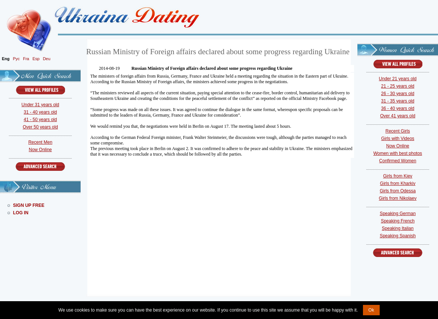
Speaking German (398, 213)
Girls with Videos (397, 138)
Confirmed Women (397, 160)
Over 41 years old (397, 115)
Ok (371, 310)
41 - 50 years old (40, 119)
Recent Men (40, 142)
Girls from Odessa (398, 190)
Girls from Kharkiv (397, 183)
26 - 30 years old (397, 93)
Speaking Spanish (398, 235)
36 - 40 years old (397, 108)
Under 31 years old (40, 104)
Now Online (40, 149)
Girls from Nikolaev (397, 198)
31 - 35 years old (397, 101)
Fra (26, 58)
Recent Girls (397, 131)
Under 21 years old (397, 78)
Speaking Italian (397, 228)
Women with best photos (397, 153)
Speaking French (398, 221)
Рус (16, 58)
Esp (35, 58)
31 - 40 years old (40, 112)
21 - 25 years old (397, 86)
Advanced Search (40, 166)
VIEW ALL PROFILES (40, 90)
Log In (20, 212)
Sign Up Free (28, 205)
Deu (46, 58)
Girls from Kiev (397, 176)
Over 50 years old (40, 127)
